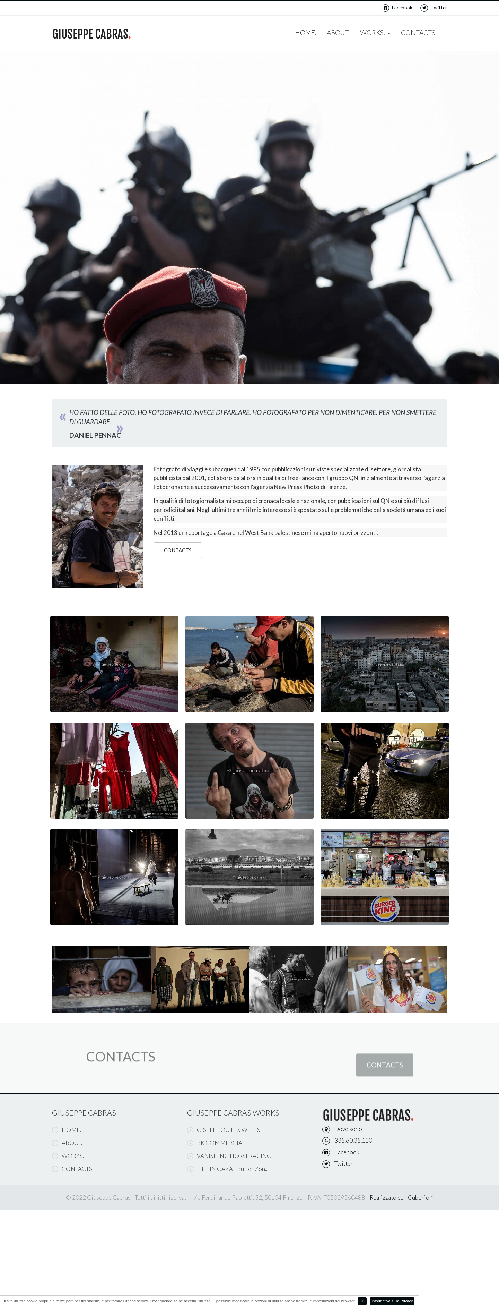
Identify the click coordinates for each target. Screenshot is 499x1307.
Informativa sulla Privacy (392, 1301)
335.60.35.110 (353, 1140)
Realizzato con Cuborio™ (401, 1197)
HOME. (305, 32)
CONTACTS (178, 550)
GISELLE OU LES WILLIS (223, 1130)
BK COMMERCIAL (216, 1142)
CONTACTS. (419, 32)
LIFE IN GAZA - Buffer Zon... (227, 1168)
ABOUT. (338, 32)
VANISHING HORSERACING (229, 1156)
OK (362, 1301)
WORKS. (375, 33)
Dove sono (348, 1129)
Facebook (397, 7)
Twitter (433, 7)
